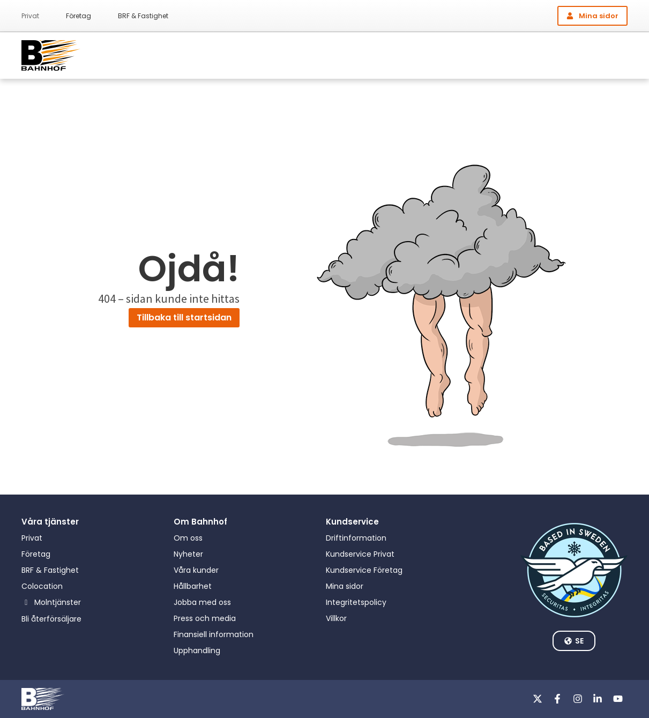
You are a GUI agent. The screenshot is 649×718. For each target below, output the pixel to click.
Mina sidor (344, 586)
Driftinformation (356, 538)
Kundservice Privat (360, 554)
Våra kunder (196, 570)
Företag (78, 15)
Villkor (336, 618)
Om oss (188, 538)
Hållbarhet (193, 586)
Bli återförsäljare (51, 619)
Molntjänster (57, 602)
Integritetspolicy (356, 602)
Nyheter (188, 554)
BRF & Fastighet (143, 15)
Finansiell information (213, 634)
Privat (30, 15)
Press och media (205, 618)
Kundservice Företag (364, 570)
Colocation (42, 586)
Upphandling (197, 650)
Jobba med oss (202, 602)
